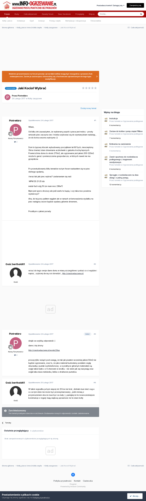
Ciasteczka (88, 481)
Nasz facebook (64, 14)
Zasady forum (47, 14)
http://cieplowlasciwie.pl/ (73, 273)
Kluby (17, 14)
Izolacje (41, 21)
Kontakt (77, 481)
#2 (95, 264)
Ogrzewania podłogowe (133, 121)
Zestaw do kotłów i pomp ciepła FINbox (126, 131)
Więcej (91, 14)
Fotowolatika (96, 21)
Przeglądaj (79, 14)
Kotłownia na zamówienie (120, 144)
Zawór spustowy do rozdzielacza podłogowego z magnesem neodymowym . (123, 159)
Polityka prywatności (62, 481)
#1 (95, 120)
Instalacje (21, 21)
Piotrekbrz (23, 96)
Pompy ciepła (55, 21)
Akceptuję (135, 496)
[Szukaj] (111, 14)
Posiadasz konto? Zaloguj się (110, 5)
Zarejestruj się (135, 5)
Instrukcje (113, 118)
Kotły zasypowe (35, 98)
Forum (7, 15)
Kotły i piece (7, 21)
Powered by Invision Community (73, 487)
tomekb (118, 121)
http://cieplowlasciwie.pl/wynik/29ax (44, 350)
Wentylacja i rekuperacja (75, 21)
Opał (32, 21)
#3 (95, 334)
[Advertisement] (72, 51)
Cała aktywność (30, 14)
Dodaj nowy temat (88, 108)
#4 (95, 382)
